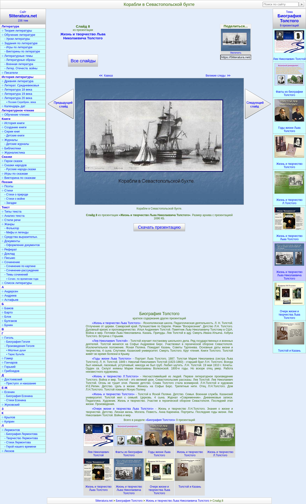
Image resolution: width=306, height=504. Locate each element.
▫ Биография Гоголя (17, 341)
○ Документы (11, 241)
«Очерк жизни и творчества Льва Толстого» (123, 408)
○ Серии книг (11, 131)
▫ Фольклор (11, 228)
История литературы (18, 77)
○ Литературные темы (17, 56)
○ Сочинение (11, 262)
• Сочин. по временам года (22, 278)
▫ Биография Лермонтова (20, 434)
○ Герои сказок (12, 161)
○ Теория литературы (17, 30)
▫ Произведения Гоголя (19, 346)
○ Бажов (7, 308)
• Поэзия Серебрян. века (21, 102)
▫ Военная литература (18, 64)
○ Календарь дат (13, 106)
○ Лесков (8, 451)
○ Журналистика (13, 152)
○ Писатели (10, 72)
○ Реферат (9, 249)
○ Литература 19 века (17, 94)
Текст (6, 207)
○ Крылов (8, 417)
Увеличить (235, 51)
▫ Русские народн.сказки (20, 169)
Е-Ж (4, 388)
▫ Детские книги (14, 135)
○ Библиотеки (11, 148)
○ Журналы (10, 140)
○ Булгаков (9, 321)
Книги (6, 119)
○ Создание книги (14, 127)
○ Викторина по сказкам (18, 178)
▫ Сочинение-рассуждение (21, 270)
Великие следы (218, 75)
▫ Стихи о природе (16, 194)
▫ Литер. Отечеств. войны (20, 68)
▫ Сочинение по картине (20, 266)
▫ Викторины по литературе (22, 51)
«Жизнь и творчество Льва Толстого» (116, 323)
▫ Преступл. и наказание (20, 383)
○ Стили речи (11, 220)
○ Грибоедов (10, 371)
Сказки (7, 156)
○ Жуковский (10, 404)
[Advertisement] (159, 44)
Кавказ (106, 75)
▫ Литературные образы (19, 60)
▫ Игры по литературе (18, 47)
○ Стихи (7, 190)
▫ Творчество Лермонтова (21, 438)
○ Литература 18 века (17, 89)
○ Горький (8, 366)
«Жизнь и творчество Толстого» (113, 394)
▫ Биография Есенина (18, 396)
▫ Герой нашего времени (20, 446)
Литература (10, 26)
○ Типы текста (12, 211)
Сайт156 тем (23, 16)
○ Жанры (8, 224)
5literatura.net (103, 500)
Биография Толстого (129, 500)
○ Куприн (8, 421)
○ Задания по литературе (19, 43)
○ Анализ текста (13, 215)
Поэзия (7, 182)
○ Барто (7, 312)
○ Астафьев (10, 300)
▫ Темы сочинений (16, 274)
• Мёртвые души (16, 350)
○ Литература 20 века (17, 98)
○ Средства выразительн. (20, 237)
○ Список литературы (17, 283)
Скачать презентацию (159, 227)
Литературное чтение (18, 110)
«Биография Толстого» (161, 420)
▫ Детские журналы (16, 144)
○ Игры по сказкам (15, 173)
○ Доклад (8, 253)
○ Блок (6, 316)
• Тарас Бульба (15, 354)
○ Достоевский (12, 379)
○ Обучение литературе (18, 35)
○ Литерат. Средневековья (20, 85)
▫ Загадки (10, 203)
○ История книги (13, 123)
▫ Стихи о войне (14, 198)
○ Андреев (9, 295)
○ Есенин (8, 392)
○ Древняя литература (17, 81)
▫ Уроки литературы (17, 38)
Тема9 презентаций (289, 18)
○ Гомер (7, 358)
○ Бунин (7, 325)
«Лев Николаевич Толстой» (110, 340)
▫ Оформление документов (22, 245)
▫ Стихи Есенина (15, 400)
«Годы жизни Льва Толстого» (111, 358)
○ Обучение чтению (16, 114)
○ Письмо (8, 258)
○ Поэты (7, 186)
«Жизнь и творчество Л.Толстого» (115, 376)
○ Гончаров (9, 362)
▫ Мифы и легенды (16, 232)
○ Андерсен (10, 291)
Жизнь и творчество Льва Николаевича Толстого (82, 36)
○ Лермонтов (11, 430)
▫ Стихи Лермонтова (17, 442)
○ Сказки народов (14, 165)
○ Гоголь (8, 337)
